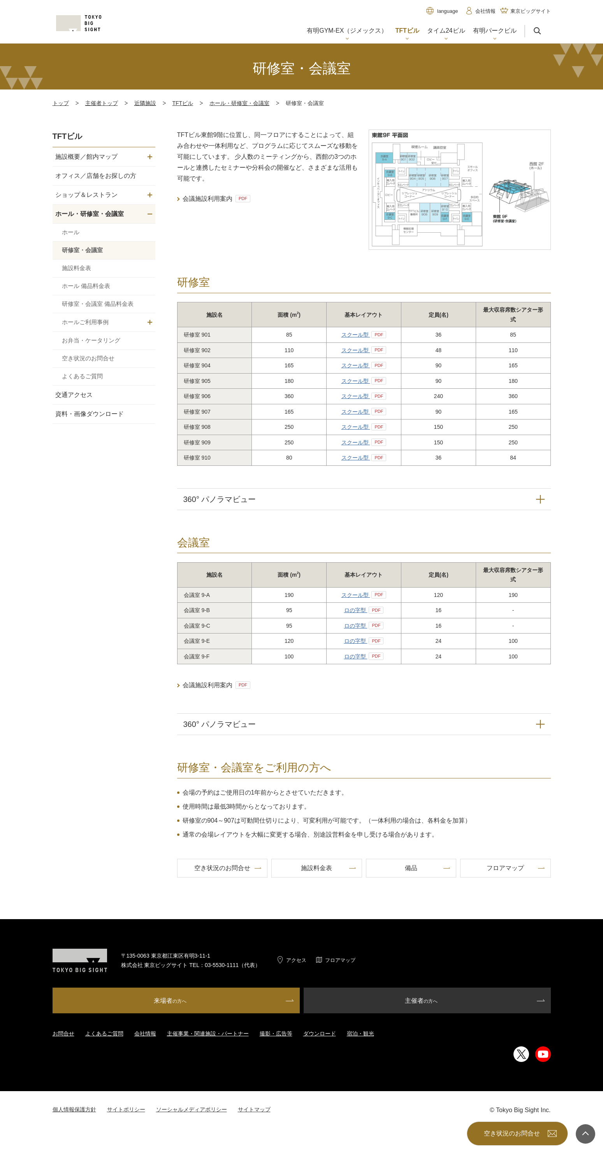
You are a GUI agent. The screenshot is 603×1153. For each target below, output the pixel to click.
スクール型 (364, 335)
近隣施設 (145, 103)
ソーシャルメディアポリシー (191, 1109)
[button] (347, 31)
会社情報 (145, 1033)
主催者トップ (101, 103)
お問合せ (63, 1033)
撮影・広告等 (276, 1033)
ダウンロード (319, 1033)
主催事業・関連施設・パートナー (208, 1033)
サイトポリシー (126, 1109)
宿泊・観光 (360, 1033)
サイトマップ (254, 1109)
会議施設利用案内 (216, 198)
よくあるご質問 (104, 1033)
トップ (61, 103)
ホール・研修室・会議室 (239, 103)
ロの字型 (364, 610)
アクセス (296, 960)
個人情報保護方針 (74, 1109)
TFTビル (182, 103)
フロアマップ (340, 960)
